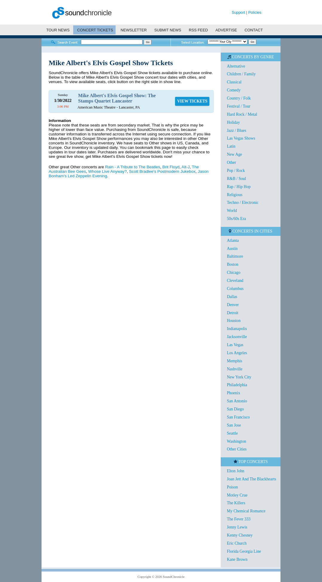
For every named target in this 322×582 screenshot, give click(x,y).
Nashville (234, 369)
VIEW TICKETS (192, 101)
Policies (254, 12)
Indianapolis (237, 328)
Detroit (232, 313)
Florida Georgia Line (244, 551)
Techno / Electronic (242, 202)
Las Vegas (235, 345)
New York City (239, 377)
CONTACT (254, 30)
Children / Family (241, 74)
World (232, 210)
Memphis (234, 361)
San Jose (234, 425)
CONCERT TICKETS (95, 30)
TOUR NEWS (58, 30)
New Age (234, 154)
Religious (234, 195)
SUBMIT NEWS (167, 30)
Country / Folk (239, 98)
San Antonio (237, 401)
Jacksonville (237, 336)
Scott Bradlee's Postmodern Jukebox (162, 171)
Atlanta (233, 240)
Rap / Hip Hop (239, 186)
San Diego (235, 409)
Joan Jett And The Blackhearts (251, 479)
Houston (233, 320)
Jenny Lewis (237, 527)
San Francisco (238, 417)
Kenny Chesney (239, 535)
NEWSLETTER (134, 30)
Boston (232, 264)
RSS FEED (198, 30)
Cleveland (235, 280)
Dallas (232, 296)
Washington (236, 441)
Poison (232, 487)
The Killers (236, 503)
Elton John (235, 471)
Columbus (235, 288)
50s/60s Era (236, 218)
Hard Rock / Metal (242, 114)
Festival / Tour (238, 106)
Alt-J (186, 167)
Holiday (233, 122)
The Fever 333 (238, 519)
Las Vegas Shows (241, 138)
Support (238, 12)
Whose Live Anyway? (107, 171)
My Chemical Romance (246, 511)
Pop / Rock (236, 170)
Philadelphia (237, 385)
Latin (231, 146)
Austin (232, 248)
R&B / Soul (236, 178)
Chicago (233, 272)
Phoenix (233, 393)
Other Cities (236, 449)
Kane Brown (237, 559)
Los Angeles (237, 353)
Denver (233, 305)
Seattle (232, 433)
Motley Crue (237, 495)
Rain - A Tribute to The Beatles (132, 167)
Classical (234, 82)
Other (231, 162)
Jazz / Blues (236, 130)
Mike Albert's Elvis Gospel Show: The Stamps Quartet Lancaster (117, 98)
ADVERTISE (226, 30)
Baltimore (235, 256)
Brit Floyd (171, 167)
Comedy (233, 90)
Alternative (236, 66)
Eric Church (236, 543)
